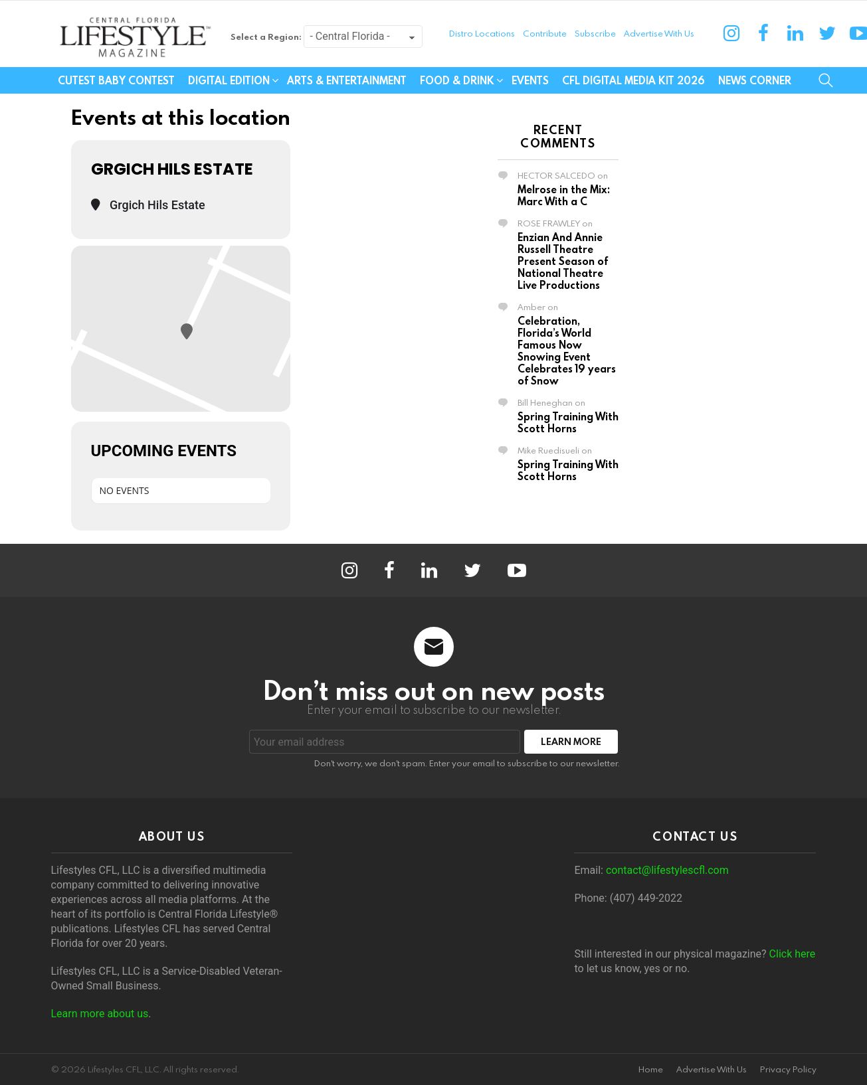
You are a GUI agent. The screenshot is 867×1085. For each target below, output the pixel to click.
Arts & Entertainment (347, 80)
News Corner (754, 80)
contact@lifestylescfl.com (667, 870)
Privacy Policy (788, 1069)
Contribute (545, 33)
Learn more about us (100, 1013)
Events (530, 80)
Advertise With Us (659, 33)
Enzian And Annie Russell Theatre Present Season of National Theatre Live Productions (563, 261)
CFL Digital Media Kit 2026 (633, 80)
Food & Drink (457, 80)
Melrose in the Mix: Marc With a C (564, 195)
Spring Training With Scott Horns (568, 422)
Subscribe (595, 33)
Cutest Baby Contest (116, 80)
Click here (792, 954)
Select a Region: (266, 36)
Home (650, 1069)
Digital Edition (229, 80)
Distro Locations (482, 33)
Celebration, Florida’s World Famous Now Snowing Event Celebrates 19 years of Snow (567, 350)
